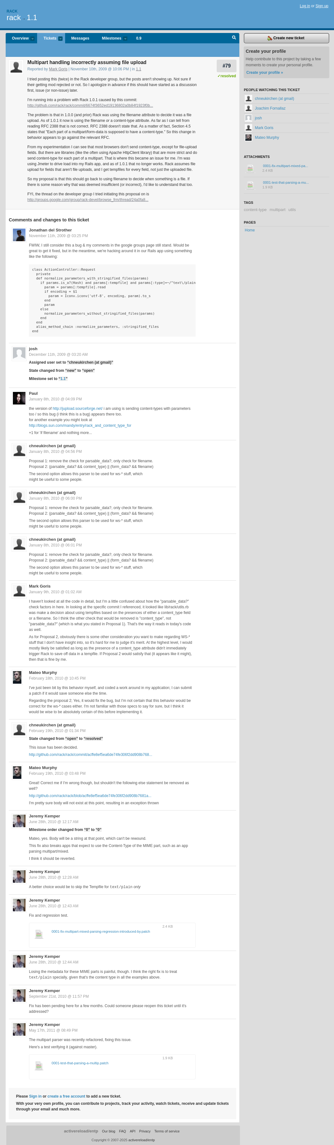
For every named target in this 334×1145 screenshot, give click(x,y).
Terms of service (167, 1130)
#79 (227, 65)
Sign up (321, 6)
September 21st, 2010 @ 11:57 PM (59, 996)
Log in (305, 6)
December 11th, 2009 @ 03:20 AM (58, 354)
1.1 (32, 17)
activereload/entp (81, 1130)
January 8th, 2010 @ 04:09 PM (55, 399)
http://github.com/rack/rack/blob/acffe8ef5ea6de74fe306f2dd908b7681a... (90, 796)
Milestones (111, 38)
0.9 (139, 38)
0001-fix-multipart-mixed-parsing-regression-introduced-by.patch (101, 931)
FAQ (122, 1130)
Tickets (49, 38)
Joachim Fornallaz (265, 108)
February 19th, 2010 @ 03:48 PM (57, 773)
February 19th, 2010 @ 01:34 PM (57, 731)
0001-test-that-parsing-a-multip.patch (80, 1062)
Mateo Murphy (43, 672)
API (133, 1130)
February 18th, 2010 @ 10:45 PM (57, 678)
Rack (12, 11)
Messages (80, 38)
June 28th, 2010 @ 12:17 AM (53, 822)
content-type (255, 209)
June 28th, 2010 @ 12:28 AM (53, 877)
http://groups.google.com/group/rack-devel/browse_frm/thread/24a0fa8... (87, 200)
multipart (278, 209)
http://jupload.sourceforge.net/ (78, 408)
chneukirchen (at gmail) (52, 445)
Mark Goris (58, 69)
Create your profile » (264, 72)
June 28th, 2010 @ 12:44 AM (53, 962)
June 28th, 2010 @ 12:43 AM (53, 906)
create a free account (66, 1095)
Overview (20, 38)
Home (250, 230)
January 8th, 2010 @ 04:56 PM (55, 451)
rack (14, 17)
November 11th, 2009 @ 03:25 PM (58, 236)
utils (292, 209)
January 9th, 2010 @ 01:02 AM (55, 592)
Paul (33, 393)
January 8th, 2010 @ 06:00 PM (55, 498)
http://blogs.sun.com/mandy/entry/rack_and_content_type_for (80, 425)
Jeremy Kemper (44, 816)
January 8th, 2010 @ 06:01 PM (55, 545)
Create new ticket (285, 38)
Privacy (145, 1130)
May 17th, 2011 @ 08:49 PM (53, 1030)
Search (234, 38)
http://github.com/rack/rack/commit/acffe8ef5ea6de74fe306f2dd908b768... (90, 754)
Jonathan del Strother (50, 230)
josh (33, 348)
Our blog (108, 1130)
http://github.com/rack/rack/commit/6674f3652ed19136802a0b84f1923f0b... (90, 105)
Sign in (35, 1095)
